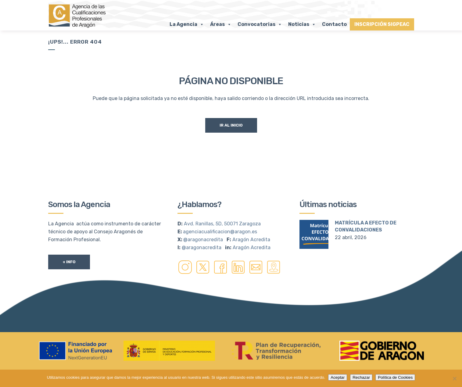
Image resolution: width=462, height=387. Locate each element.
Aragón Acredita (251, 239)
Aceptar (338, 377)
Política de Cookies (395, 377)
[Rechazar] (454, 378)
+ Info (69, 262)
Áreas (220, 24)
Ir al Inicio (231, 125)
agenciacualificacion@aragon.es (220, 232)
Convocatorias (260, 24)
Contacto (334, 24)
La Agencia (187, 24)
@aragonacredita (203, 239)
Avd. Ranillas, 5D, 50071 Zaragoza (222, 224)
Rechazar (361, 377)
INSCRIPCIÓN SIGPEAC (382, 24)
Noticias (302, 24)
